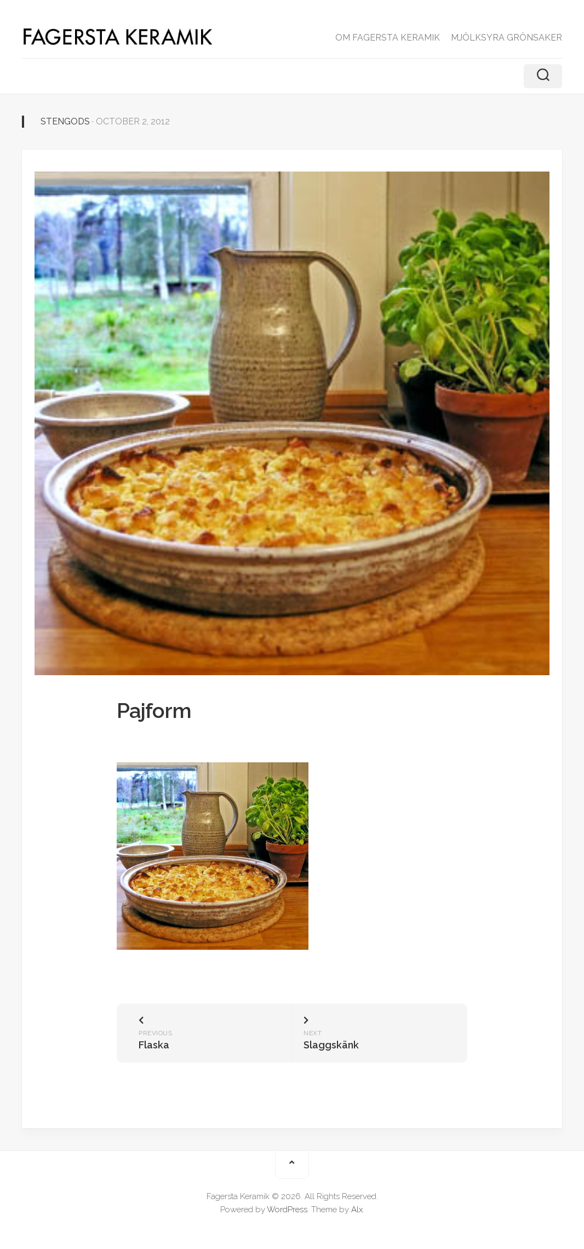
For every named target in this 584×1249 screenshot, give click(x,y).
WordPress (287, 1209)
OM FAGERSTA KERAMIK (387, 37)
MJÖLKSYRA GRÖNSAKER (506, 37)
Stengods (65, 121)
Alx (357, 1209)
